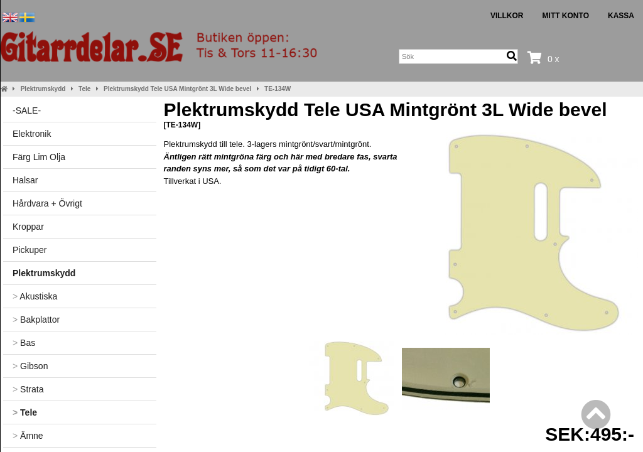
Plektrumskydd (43, 88)
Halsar (25, 180)
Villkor (507, 15)
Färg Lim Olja (39, 157)
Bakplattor (36, 320)
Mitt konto (566, 15)
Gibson (30, 366)
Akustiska (35, 296)
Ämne (28, 436)
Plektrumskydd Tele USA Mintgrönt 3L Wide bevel (177, 88)
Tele (84, 88)
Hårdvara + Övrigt (47, 203)
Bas (24, 343)
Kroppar (28, 227)
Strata (28, 389)
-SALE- (27, 110)
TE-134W (277, 88)
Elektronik (32, 134)
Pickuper (29, 250)
